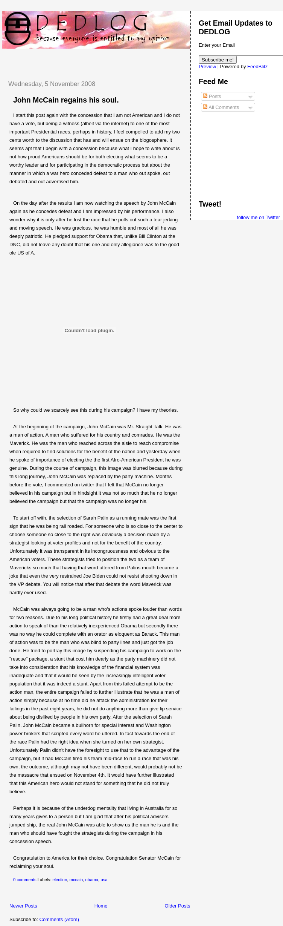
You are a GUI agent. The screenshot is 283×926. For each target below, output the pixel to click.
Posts (212, 96)
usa (103, 879)
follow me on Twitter (258, 217)
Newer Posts (23, 906)
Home (101, 906)
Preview (207, 66)
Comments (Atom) (59, 919)
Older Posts (177, 906)
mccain (76, 879)
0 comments (25, 879)
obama (92, 879)
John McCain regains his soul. (66, 100)
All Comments (221, 107)
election (59, 879)
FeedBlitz (257, 66)
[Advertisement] (90, 60)
